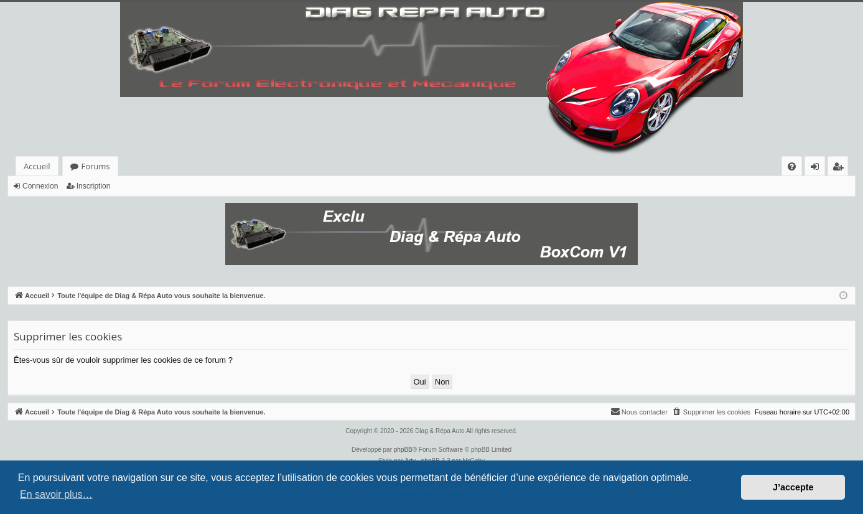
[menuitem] (791, 166)
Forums (96, 166)
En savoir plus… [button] (56, 494)
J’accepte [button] (793, 487)
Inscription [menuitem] (840, 168)
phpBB (403, 449)
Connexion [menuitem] (817, 168)
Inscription (94, 186)
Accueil (37, 166)
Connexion (40, 186)
